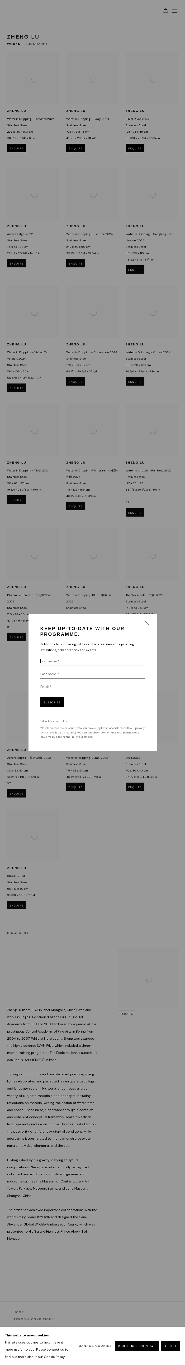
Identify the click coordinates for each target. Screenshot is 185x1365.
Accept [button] (171, 1346)
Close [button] (146, 624)
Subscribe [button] (52, 702)
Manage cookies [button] (95, 1346)
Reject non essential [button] (136, 1346)
